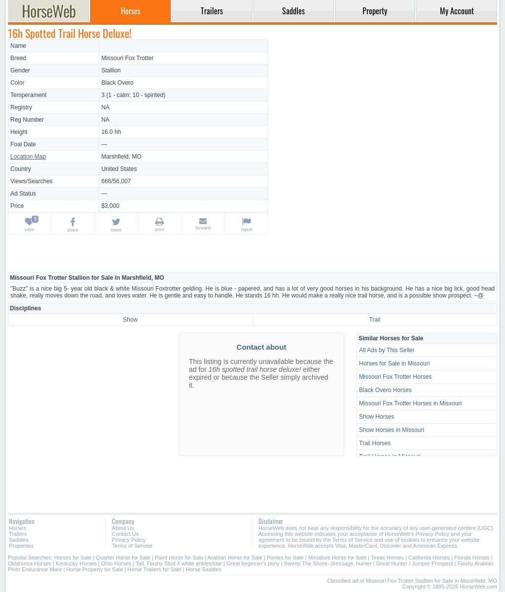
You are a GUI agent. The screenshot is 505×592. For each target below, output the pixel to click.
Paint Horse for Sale (179, 557)
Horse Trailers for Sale (154, 569)
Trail (374, 319)
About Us (123, 528)
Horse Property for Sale (94, 569)
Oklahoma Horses (29, 563)
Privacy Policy (128, 540)
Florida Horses (472, 557)
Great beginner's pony (253, 563)
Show (130, 319)
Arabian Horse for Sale (235, 557)
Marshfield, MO (121, 156)
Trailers (18, 534)
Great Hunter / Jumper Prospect (414, 563)
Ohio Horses (116, 563)
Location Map (28, 156)
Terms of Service (132, 546)
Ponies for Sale (285, 557)
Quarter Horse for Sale (123, 557)
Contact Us (125, 534)
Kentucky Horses (76, 563)
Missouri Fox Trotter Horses (395, 376)
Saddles (19, 540)
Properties (21, 546)
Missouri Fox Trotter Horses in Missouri (410, 403)
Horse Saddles (203, 569)
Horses (17, 528)
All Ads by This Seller (387, 350)
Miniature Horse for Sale (337, 557)
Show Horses (376, 416)
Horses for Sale (73, 557)
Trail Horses (375, 443)
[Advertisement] (384, 108)
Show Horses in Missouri (391, 430)
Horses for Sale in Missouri (394, 363)
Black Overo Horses (385, 390)
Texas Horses (387, 557)
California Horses (429, 557)
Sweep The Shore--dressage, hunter (328, 563)
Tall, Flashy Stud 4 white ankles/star (179, 563)
